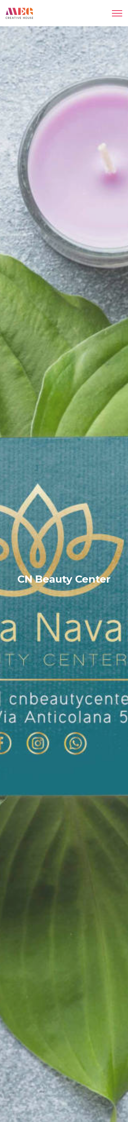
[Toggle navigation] (117, 13)
